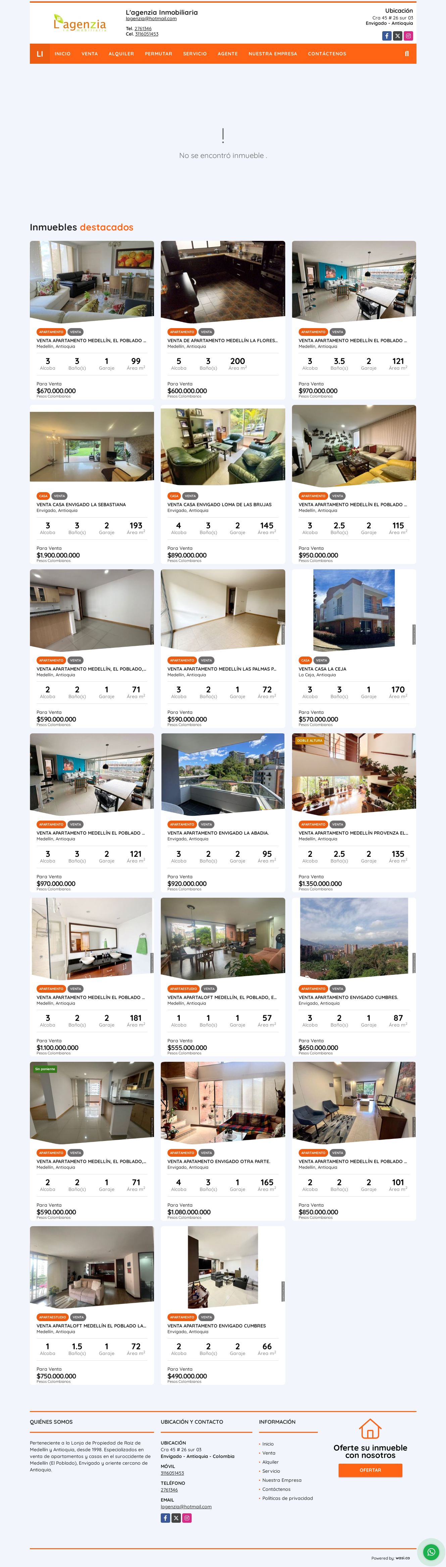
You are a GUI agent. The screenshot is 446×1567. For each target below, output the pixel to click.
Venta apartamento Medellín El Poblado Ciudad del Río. (354, 340)
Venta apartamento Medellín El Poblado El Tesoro (354, 1161)
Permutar (158, 54)
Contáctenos (327, 54)
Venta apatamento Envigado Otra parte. (218, 1161)
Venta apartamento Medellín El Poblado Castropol (354, 504)
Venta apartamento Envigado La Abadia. (218, 833)
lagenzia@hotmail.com (151, 18)
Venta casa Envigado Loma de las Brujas (219, 504)
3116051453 (146, 34)
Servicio (195, 54)
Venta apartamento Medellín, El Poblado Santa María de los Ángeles (92, 340)
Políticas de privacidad (287, 1498)
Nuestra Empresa (273, 54)
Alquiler (121, 54)
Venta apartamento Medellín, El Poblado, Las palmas (92, 669)
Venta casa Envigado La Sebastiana (81, 504)
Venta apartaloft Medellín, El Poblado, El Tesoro (223, 997)
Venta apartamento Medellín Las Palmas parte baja (223, 669)
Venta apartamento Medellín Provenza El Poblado (354, 833)
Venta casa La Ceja (322, 669)
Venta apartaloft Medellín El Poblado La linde (92, 1325)
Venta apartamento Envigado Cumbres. (348, 997)
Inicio (63, 54)
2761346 (143, 28)
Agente (228, 54)
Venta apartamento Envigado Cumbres (216, 1325)
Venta (90, 54)
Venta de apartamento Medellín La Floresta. (223, 340)
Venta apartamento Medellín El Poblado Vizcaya (92, 997)
